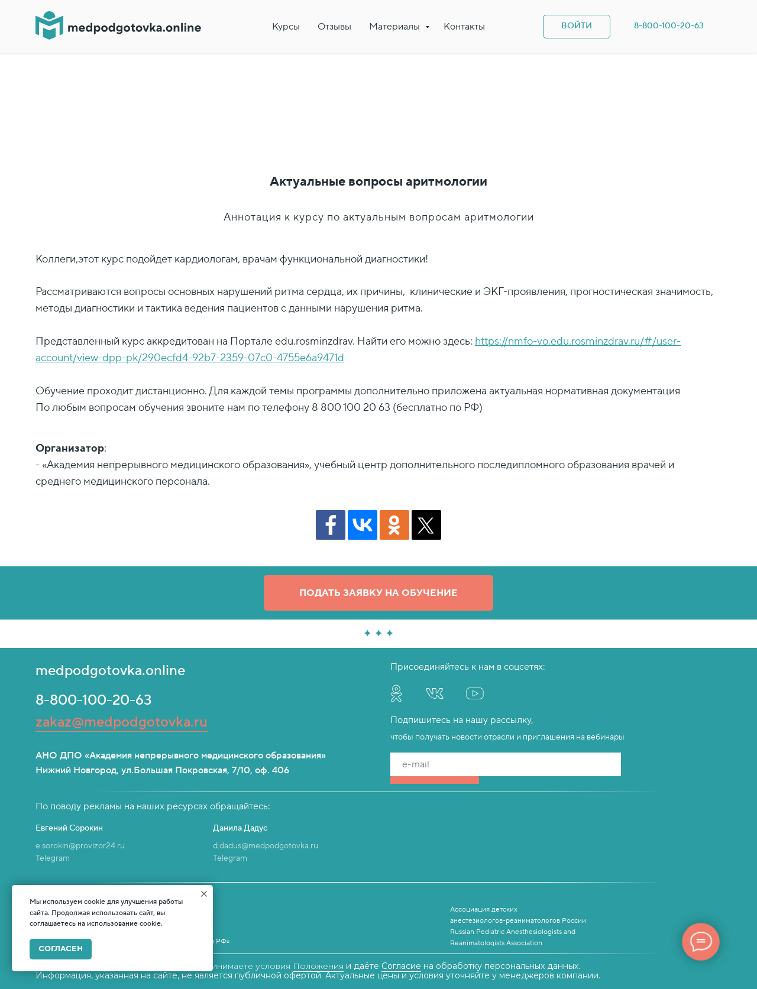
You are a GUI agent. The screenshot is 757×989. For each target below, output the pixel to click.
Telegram (52, 858)
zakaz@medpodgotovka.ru (121, 722)
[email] (505, 764)
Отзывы (334, 27)
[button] (378, 593)
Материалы (395, 27)
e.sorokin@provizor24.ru (80, 846)
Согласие (401, 966)
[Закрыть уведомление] (204, 894)
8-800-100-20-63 (93, 700)
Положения (318, 966)
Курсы (286, 27)
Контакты (464, 27)
